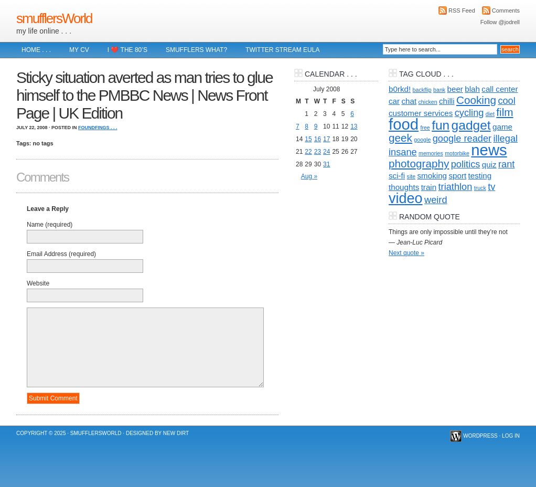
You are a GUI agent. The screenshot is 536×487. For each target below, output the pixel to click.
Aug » (309, 176)
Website (38, 283)
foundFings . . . (97, 127)
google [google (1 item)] (422, 139)
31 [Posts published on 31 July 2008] (326, 164)
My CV (79, 50)
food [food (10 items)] (404, 124)
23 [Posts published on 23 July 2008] (317, 151)
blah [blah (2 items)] (472, 88)
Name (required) (49, 224)
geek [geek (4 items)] (400, 138)
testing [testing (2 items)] (480, 175)
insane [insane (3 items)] (403, 151)
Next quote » (406, 253)
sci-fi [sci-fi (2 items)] (397, 175)
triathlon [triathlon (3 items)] (455, 186)
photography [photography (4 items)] (419, 163)
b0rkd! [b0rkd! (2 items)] (400, 88)
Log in (511, 436)
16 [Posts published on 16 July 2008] (317, 139)
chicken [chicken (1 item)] (428, 102)
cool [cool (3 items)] (506, 100)
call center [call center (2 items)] (499, 88)
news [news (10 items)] (489, 149)
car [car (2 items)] (394, 101)
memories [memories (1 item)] (431, 153)
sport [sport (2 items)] (457, 175)
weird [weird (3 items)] (435, 199)
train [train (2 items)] (429, 187)
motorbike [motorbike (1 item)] (457, 153)
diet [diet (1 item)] (490, 114)
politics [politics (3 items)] (465, 164)
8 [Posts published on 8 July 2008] (306, 126)
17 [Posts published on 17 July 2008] (326, 139)
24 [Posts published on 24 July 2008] (326, 151)
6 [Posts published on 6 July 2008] (352, 114)
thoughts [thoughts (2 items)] (404, 187)
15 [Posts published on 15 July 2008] (308, 139)
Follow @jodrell (500, 22)
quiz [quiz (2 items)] (489, 164)
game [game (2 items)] (502, 126)
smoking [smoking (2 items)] (432, 175)
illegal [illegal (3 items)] (505, 138)
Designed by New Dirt (157, 433)
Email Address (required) (61, 254)
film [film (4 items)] (504, 112)
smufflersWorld (54, 18)
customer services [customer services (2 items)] (421, 113)
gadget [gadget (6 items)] (471, 125)
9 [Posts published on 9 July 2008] (316, 126)
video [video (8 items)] (406, 198)
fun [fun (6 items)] (440, 125)
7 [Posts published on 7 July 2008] (297, 126)
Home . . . (36, 50)
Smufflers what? (196, 50)
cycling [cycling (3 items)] (469, 112)
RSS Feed (461, 10)
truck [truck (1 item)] (480, 188)
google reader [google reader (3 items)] (462, 138)
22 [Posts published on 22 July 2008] (308, 151)
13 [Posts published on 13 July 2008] (353, 126)
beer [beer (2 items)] (455, 88)
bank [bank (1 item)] (439, 90)
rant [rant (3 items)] (506, 164)
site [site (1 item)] (411, 176)
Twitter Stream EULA (282, 50)
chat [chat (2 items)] (408, 101)
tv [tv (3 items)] (491, 186)
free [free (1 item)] (425, 127)
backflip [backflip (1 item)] (422, 90)
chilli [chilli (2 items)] (447, 101)
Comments (506, 10)
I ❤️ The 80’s (127, 50)
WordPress (480, 436)
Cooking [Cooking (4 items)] (476, 100)
